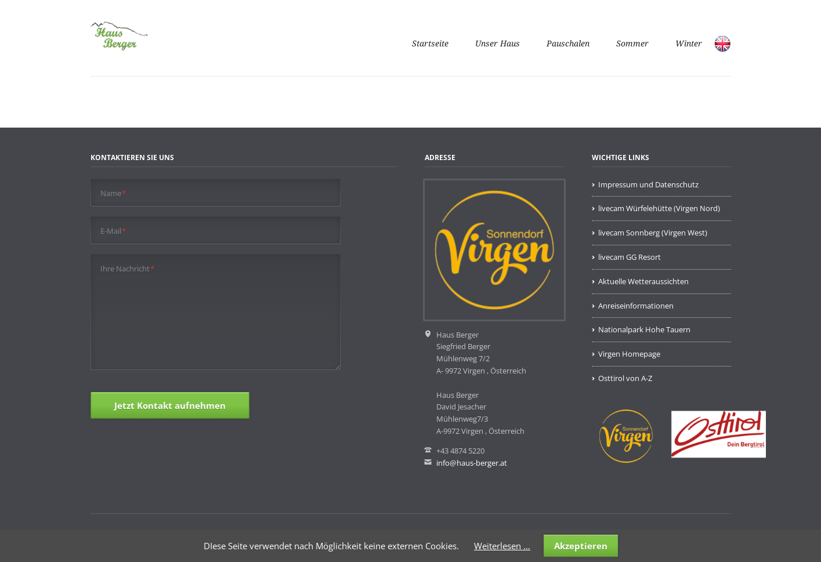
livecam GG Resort (629, 257)
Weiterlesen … (502, 546)
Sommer (632, 43)
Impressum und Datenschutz (648, 184)
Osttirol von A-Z (625, 378)
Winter (688, 43)
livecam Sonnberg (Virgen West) (652, 232)
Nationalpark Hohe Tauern (644, 329)
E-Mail (113, 230)
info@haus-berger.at (471, 463)
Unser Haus (497, 43)
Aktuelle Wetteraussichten (643, 281)
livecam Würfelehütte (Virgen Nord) (659, 208)
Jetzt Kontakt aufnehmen (170, 405)
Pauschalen (568, 43)
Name (113, 192)
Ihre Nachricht (127, 268)
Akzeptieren (580, 546)
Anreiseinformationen (636, 305)
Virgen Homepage (629, 354)
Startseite (430, 43)
